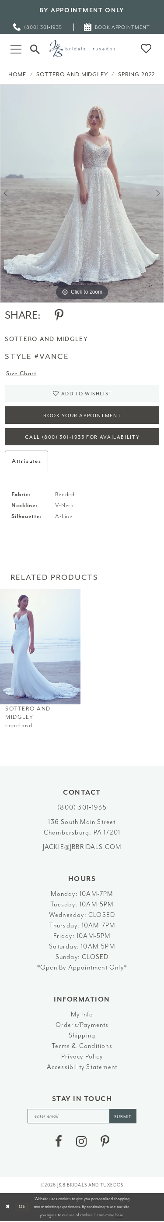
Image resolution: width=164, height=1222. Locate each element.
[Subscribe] (123, 1116)
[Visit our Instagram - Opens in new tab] (81, 1142)
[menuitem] (38, 27)
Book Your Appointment (82, 415)
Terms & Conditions (82, 1046)
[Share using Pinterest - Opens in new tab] (59, 315)
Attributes (26, 461)
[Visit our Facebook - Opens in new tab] (58, 1142)
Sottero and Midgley (72, 74)
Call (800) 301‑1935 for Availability (82, 437)
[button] (16, 48)
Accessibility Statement (82, 1067)
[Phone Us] (38, 27)
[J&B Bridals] (82, 48)
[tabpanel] (82, 194)
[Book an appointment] (117, 27)
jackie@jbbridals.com (82, 847)
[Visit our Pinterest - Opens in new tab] (105, 1142)
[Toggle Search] (35, 48)
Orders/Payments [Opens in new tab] (82, 1025)
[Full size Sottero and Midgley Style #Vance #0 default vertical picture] (82, 194)
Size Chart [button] (21, 373)
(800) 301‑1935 (81, 808)
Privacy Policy (82, 1057)
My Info (82, 1015)
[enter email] (82, 1116)
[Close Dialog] (8, 1207)
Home (17, 74)
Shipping (82, 1036)
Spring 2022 (136, 74)
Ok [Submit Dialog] (22, 1207)
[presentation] (40, 647)
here (119, 1215)
